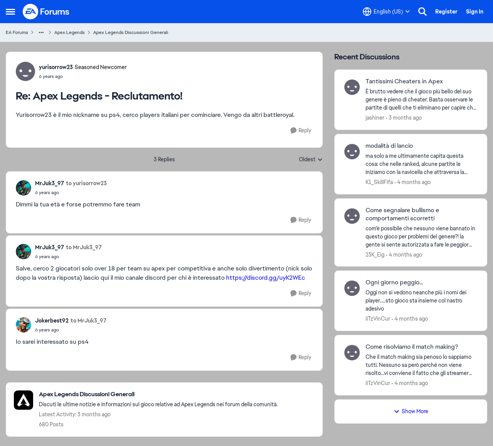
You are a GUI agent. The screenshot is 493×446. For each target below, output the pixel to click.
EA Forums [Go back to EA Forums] (17, 32)
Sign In (474, 11)
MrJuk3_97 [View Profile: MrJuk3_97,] (49, 183)
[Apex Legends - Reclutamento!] (83, 76)
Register (446, 11)
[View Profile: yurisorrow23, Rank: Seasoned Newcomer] (25, 71)
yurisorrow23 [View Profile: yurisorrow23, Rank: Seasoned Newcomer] (56, 67)
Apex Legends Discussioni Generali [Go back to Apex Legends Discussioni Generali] (130, 32)
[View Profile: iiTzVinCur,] (352, 288)
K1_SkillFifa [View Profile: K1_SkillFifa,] (379, 182)
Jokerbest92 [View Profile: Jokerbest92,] (52, 320)
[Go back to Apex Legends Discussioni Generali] (158, 394)
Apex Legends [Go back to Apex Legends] (69, 32)
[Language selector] (386, 11)
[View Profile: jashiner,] (352, 87)
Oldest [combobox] (311, 160)
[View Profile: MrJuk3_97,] (23, 188)
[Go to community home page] (46, 11)
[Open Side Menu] (10, 11)
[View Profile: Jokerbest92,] (23, 325)
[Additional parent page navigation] (41, 32)
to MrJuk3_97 (84, 247)
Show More (411, 411)
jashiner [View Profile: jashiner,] (375, 117)
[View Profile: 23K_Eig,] (352, 216)
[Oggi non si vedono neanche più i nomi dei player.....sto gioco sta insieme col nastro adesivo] (421, 301)
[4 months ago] (412, 182)
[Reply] (301, 130)
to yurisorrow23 (86, 183)
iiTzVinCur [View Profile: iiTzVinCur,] (378, 318)
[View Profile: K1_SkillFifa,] (352, 151)
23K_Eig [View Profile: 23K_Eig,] (375, 254)
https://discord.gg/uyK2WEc (265, 278)
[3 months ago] (404, 118)
